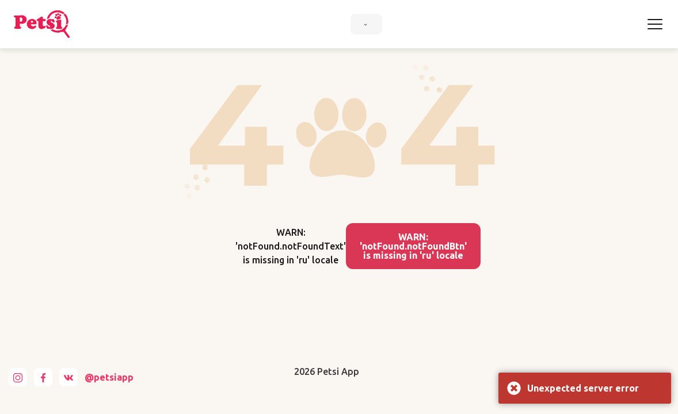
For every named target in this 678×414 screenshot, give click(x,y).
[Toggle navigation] (655, 24)
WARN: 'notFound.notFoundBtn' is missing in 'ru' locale (413, 246)
